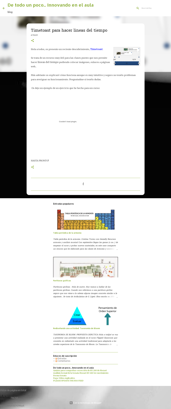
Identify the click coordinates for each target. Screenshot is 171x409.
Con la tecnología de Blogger (85, 403)
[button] (32, 41)
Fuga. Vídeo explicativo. (64, 378)
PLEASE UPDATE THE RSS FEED (68, 380)
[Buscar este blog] (154, 8)
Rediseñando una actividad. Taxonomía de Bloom (76, 328)
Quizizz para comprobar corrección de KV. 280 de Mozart (80, 370)
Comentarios (62, 361)
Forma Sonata (59, 375)
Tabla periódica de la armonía (67, 233)
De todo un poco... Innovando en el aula (51, 5)
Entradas (61, 358)
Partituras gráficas (62, 280)
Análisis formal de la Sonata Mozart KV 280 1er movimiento (81, 373)
